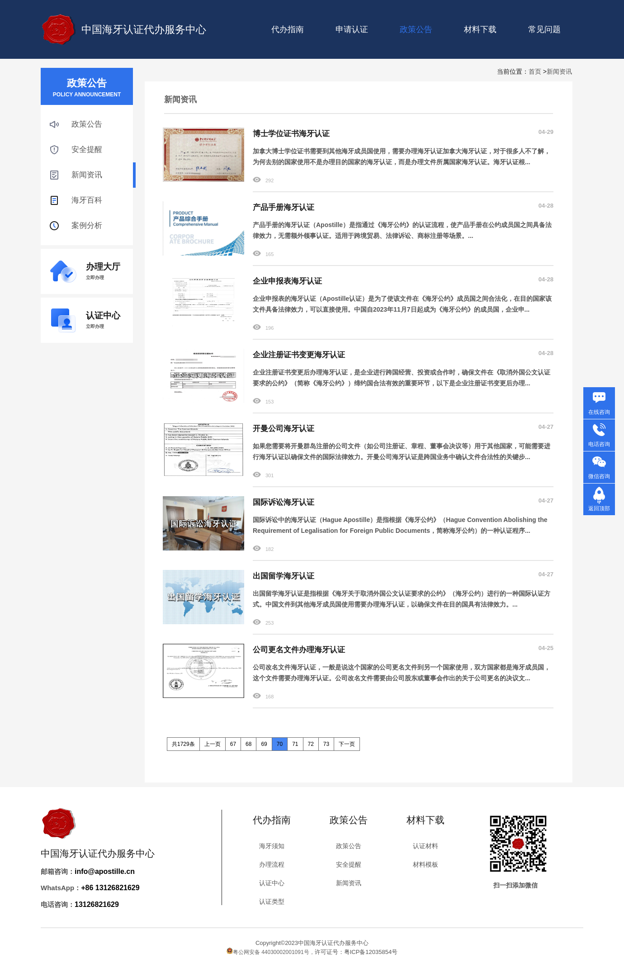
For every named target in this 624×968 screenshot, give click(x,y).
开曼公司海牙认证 (283, 428)
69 (264, 744)
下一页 (347, 744)
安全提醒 (86, 149)
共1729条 (183, 744)
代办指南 (287, 29)
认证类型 (271, 901)
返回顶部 (599, 508)
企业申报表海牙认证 (287, 281)
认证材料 (425, 845)
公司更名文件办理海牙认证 (299, 649)
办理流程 (271, 864)
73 (326, 744)
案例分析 (86, 225)
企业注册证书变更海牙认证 (299, 355)
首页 (535, 71)
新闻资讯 (559, 71)
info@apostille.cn (105, 871)
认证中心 (271, 883)
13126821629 (97, 904)
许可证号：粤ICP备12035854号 (356, 952)
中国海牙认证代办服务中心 (143, 29)
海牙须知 (271, 845)
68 (248, 744)
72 (311, 744)
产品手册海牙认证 (283, 207)
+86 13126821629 (110, 888)
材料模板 (425, 864)
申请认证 (352, 29)
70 (280, 744)
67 (233, 744)
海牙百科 (86, 200)
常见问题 (544, 29)
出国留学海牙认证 (283, 576)
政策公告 (86, 124)
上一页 (212, 744)
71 (295, 744)
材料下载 (480, 29)
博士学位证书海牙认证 (291, 133)
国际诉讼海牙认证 (283, 502)
